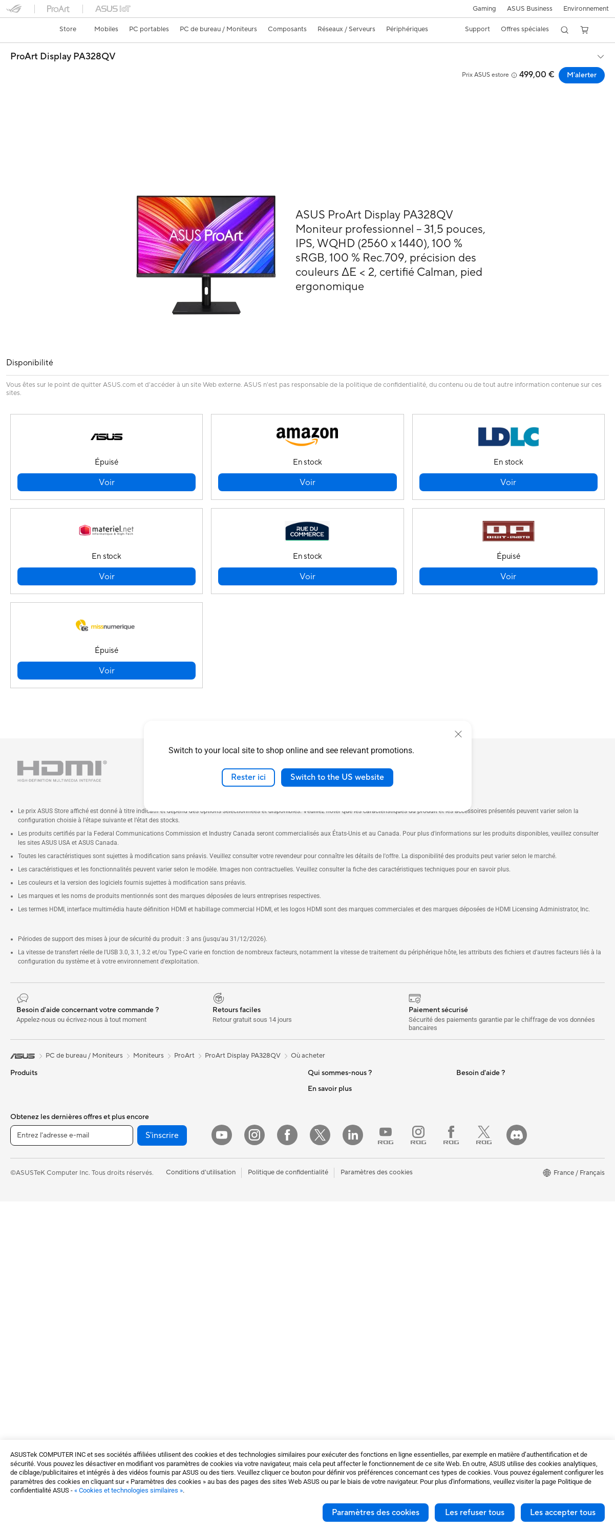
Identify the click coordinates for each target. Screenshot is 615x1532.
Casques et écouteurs (189, 1296)
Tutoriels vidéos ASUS (341, 1296)
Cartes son (173, 1080)
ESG (463, 1065)
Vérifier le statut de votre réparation (362, 1265)
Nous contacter (331, 1203)
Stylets (167, 1403)
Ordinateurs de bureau (44, 1281)
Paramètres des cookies (375, 1512)
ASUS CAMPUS (480, 1219)
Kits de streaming (183, 1311)
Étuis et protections (186, 1342)
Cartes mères (30, 1358)
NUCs (19, 1297)
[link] (23, 30)
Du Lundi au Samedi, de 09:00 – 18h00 (366, 1280)
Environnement (586, 9)
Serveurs (170, 1234)
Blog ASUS (473, 1280)
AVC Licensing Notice (489, 1265)
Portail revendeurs (335, 1141)
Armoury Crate (479, 1296)
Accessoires (28, 1096)
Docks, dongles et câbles (194, 1373)
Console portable (36, 1111)
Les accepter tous (563, 1512)
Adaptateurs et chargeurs (196, 1357)
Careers (320, 1172)
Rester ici (248, 777)
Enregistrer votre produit (346, 1234)
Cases (19, 1374)
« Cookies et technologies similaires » (128, 1490)
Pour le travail (31, 1158)
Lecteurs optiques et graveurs (202, 1095)
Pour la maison (32, 1143)
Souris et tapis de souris (192, 1281)
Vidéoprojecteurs (36, 1250)
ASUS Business (530, 9)
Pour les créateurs (37, 1173)
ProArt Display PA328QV (63, 56)
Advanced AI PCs (482, 1127)
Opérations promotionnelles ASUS (508, 1203)
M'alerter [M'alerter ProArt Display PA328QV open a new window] (582, 75)
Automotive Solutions (489, 1173)
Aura (463, 1311)
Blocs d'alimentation (41, 1420)
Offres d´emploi (331, 1111)
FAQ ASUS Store (333, 1219)
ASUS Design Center (487, 1142)
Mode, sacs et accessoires (196, 1327)
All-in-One (25, 1266)
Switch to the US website (337, 777)
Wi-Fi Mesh (174, 1173)
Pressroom (324, 1157)
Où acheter (308, 1032)
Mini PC (22, 1312)
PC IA (465, 1111)
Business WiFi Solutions (192, 1188)
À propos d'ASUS (334, 1065)
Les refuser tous (474, 1512)
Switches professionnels (193, 1203)
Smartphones (30, 1081)
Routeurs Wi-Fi (179, 1157)
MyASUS (321, 1326)
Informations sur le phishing (498, 1249)
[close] (458, 734)
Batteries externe (183, 1388)
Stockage (171, 1111)
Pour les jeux (29, 1204)
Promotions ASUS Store (492, 1188)
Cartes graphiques (38, 1404)
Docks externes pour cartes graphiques (216, 1065)
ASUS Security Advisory (344, 1311)
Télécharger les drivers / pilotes (355, 1249)
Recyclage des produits (343, 1342)
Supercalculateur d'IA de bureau (205, 1219)
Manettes (171, 1419)
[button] (484, 8)
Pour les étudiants (37, 1189)
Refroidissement (34, 1389)
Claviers (169, 1265)
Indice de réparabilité (340, 1357)
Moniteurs (25, 1235)
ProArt (184, 1032)
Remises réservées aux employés (505, 1234)
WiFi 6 (166, 1142)
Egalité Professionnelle (342, 1095)
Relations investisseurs (342, 1080)
